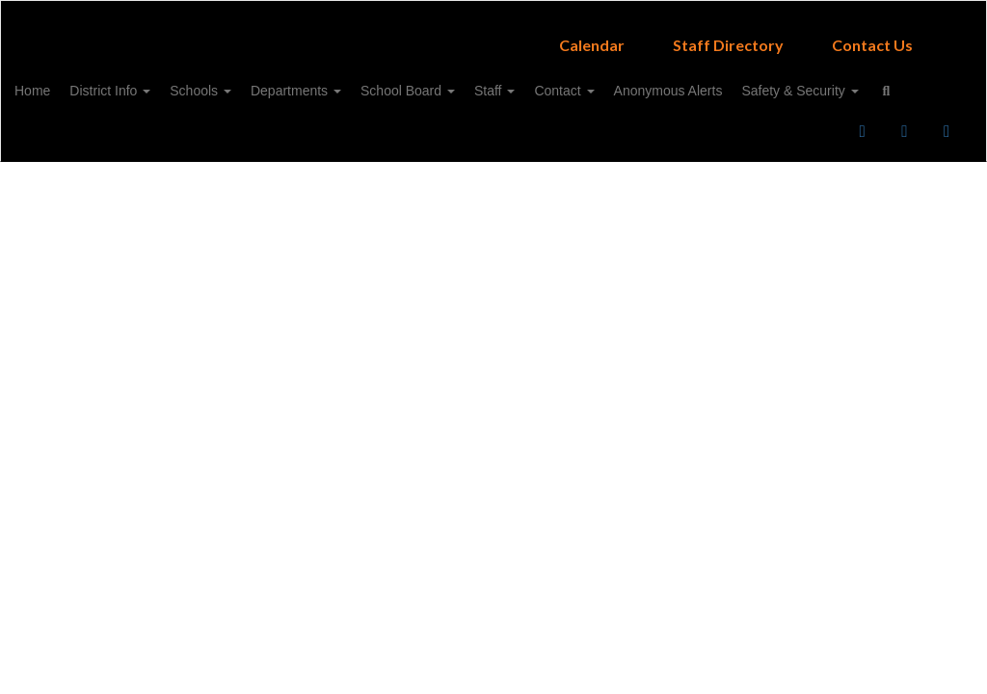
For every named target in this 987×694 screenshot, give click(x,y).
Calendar (592, 35)
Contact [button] (651, 81)
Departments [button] (354, 81)
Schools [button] (249, 81)
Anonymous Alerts (765, 81)
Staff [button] (572, 81)
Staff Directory (728, 35)
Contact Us (872, 35)
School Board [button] (476, 81)
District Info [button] (149, 81)
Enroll (782, 192)
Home (62, 81)
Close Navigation (287, 137)
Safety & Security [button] (102, 129)
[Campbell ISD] (494, 13)
